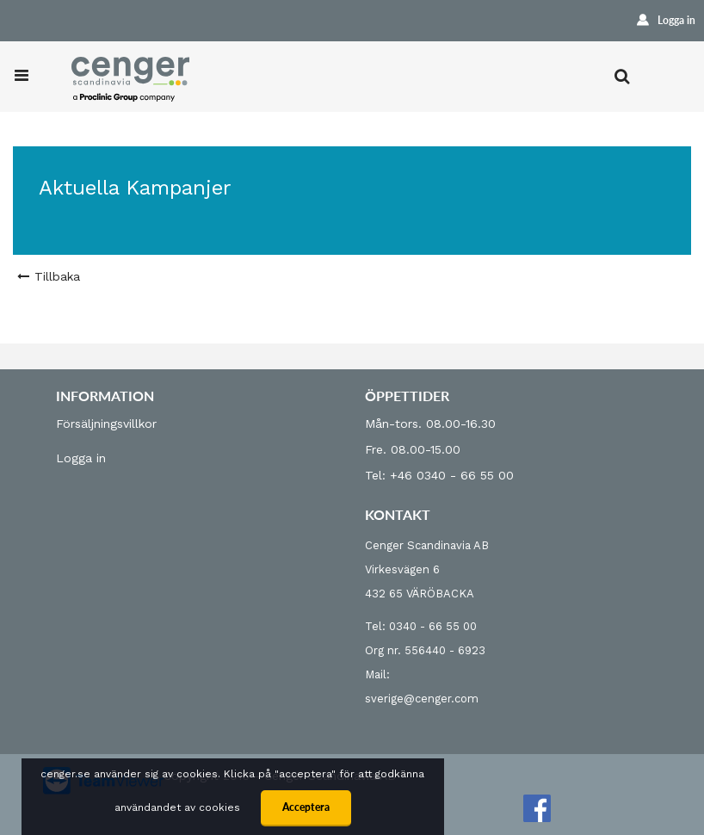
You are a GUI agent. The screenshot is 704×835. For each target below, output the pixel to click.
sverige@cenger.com (422, 698)
